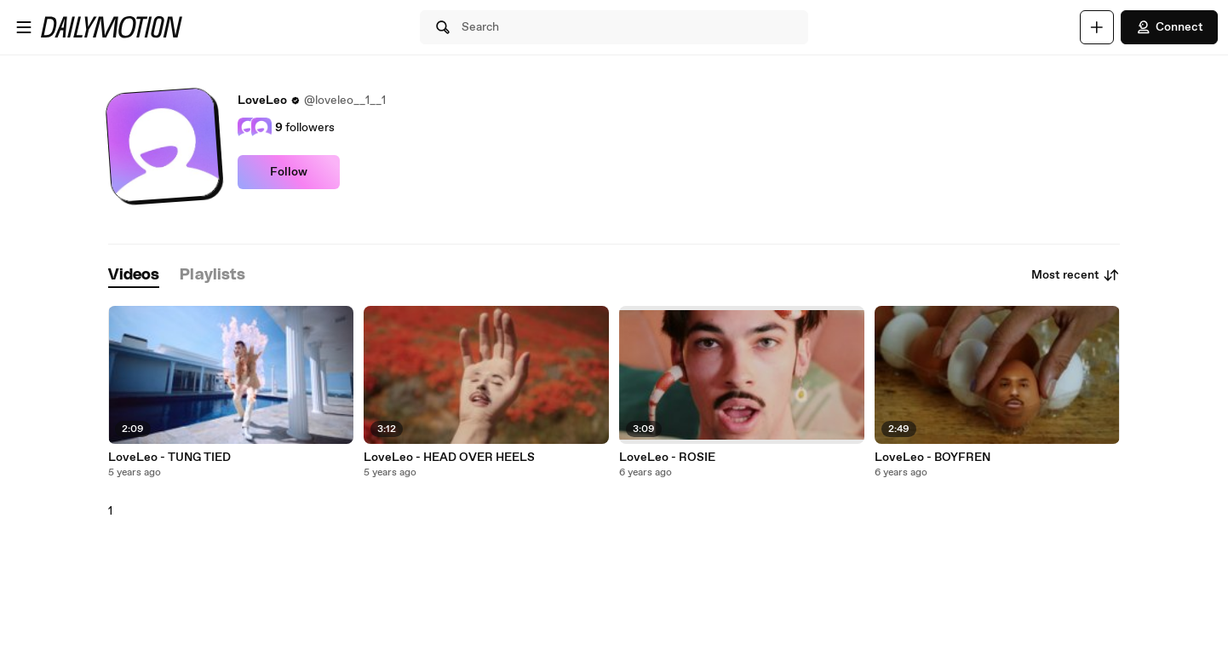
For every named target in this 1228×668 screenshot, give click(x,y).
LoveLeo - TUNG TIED (169, 457)
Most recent (1075, 275)
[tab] (133, 275)
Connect (1169, 27)
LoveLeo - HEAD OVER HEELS (449, 457)
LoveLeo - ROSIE (667, 457)
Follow (288, 172)
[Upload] (1097, 27)
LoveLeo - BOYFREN (932, 457)
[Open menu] (23, 27)
